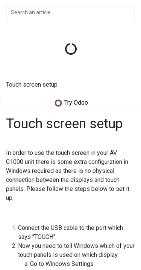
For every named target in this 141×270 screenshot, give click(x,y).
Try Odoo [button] (71, 103)
